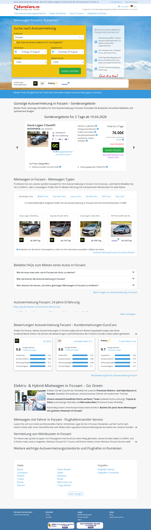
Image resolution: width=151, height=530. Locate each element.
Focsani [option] (19, 37)
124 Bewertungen (114, 350)
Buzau (20, 482)
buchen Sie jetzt (113, 150)
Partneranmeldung (21, 514)
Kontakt (49, 517)
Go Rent (47, 341)
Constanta (22, 472)
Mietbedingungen (84, 514)
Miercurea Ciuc (64, 482)
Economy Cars (26, 196)
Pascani (21, 485)
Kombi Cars (91, 196)
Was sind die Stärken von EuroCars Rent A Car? (37, 306)
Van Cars (119, 196)
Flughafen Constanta (108, 472)
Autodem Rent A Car (84, 341)
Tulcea (20, 478)
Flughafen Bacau (106, 469)
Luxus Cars (75, 196)
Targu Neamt (64, 485)
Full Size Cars (59, 196)
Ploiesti (20, 475)
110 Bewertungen (72, 350)
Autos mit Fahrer (57, 13)
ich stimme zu (116, 2)
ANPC (79, 520)
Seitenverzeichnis (116, 517)
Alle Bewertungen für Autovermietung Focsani (114, 375)
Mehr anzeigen (127, 314)
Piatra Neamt (64, 469)
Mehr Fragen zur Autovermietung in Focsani (115, 292)
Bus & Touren (77, 13)
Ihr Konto (123, 6)
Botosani (61, 475)
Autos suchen (70, 71)
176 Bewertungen (29, 350)
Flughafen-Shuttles (97, 13)
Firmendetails (82, 517)
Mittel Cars (42, 196)
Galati (60, 472)
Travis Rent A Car (127, 341)
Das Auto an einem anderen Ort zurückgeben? (39, 42)
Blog (111, 514)
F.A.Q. (48, 514)
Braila (60, 478)
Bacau (20, 469)
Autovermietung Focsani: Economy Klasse (113, 252)
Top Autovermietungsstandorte (30, 13)
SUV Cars (106, 196)
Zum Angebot (117, 143)
